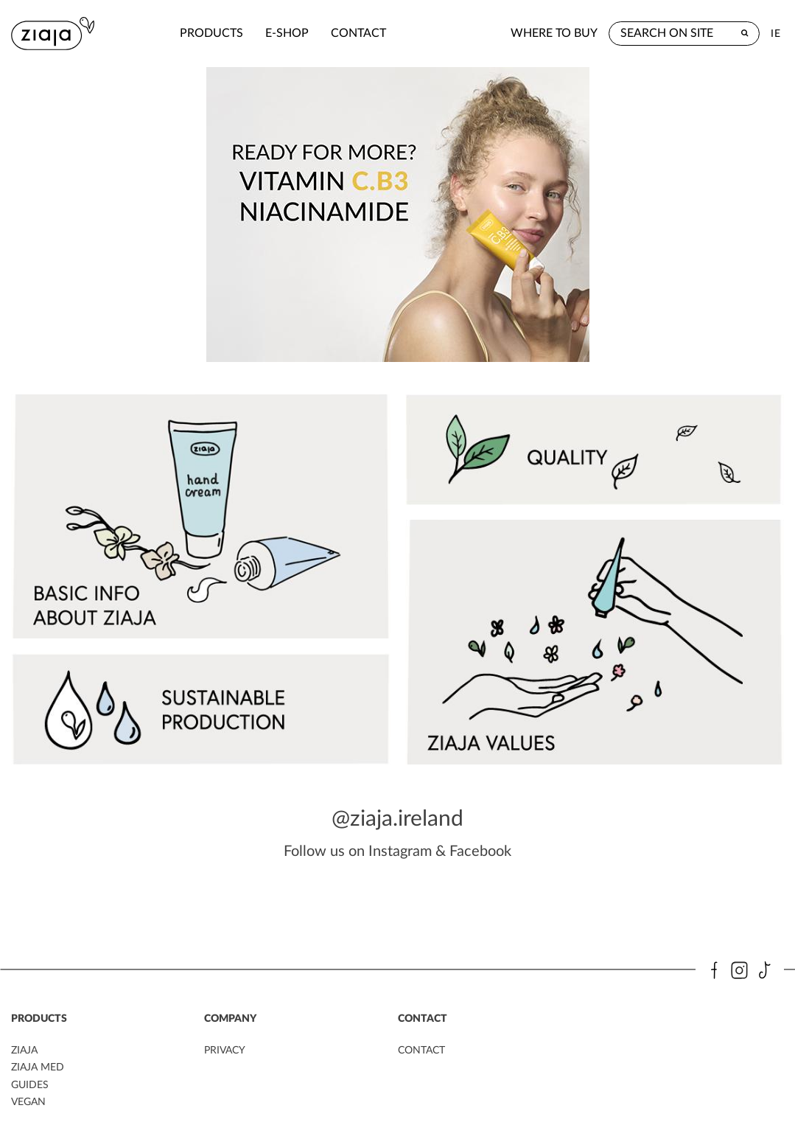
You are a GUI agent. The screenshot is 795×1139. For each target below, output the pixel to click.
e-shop (243, 33)
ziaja (24, 1048)
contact (315, 33)
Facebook (480, 848)
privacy (224, 1048)
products (168, 33)
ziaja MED (37, 1065)
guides (30, 1082)
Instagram (400, 848)
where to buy (554, 33)
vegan (28, 1099)
